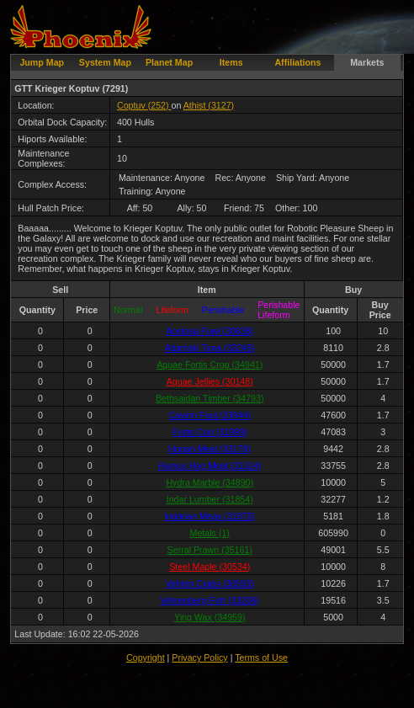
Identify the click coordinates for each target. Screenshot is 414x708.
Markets (367, 62)
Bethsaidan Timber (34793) (210, 398)
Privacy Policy (199, 657)
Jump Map (41, 62)
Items (231, 62)
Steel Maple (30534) (209, 567)
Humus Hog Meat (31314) (210, 465)
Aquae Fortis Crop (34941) (210, 364)
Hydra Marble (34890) (209, 482)
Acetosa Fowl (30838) (209, 331)
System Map (105, 62)
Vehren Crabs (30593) (210, 583)
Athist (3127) (208, 105)
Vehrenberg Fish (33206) (209, 600)
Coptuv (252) (144, 105)
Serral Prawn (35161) (209, 550)
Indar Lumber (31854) (210, 499)
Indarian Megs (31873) (210, 516)
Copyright (145, 657)
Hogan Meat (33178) (209, 449)
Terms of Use (261, 657)
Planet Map (169, 62)
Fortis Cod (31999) (209, 432)
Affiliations (297, 62)
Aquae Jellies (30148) (210, 381)
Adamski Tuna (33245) (210, 348)
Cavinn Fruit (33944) (210, 415)
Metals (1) (210, 533)
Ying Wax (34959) (210, 617)
